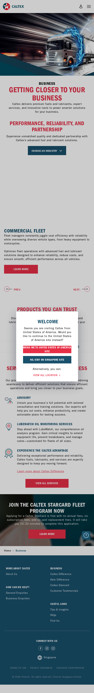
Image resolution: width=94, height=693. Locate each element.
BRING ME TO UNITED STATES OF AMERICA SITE (47, 349)
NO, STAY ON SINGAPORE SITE (47, 359)
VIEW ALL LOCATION (47, 375)
